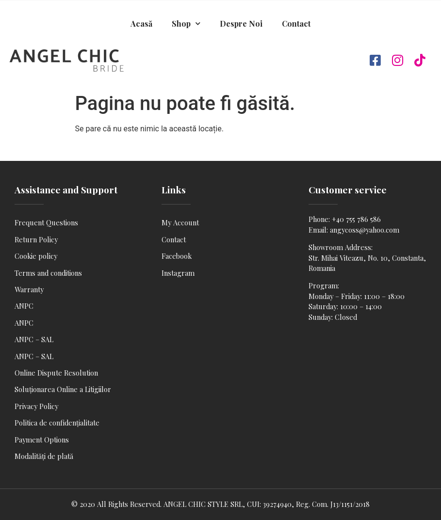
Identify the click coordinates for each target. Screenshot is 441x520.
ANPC (24, 306)
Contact (296, 23)
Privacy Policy (36, 406)
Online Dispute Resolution (56, 373)
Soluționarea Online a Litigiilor (63, 389)
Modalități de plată (44, 456)
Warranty (29, 289)
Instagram (178, 273)
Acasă (141, 23)
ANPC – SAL (34, 339)
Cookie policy (36, 256)
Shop (186, 23)
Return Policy (36, 239)
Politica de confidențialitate (57, 422)
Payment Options (42, 439)
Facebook (177, 256)
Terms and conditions (48, 273)
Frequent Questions (46, 222)
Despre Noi (241, 23)
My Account (180, 222)
